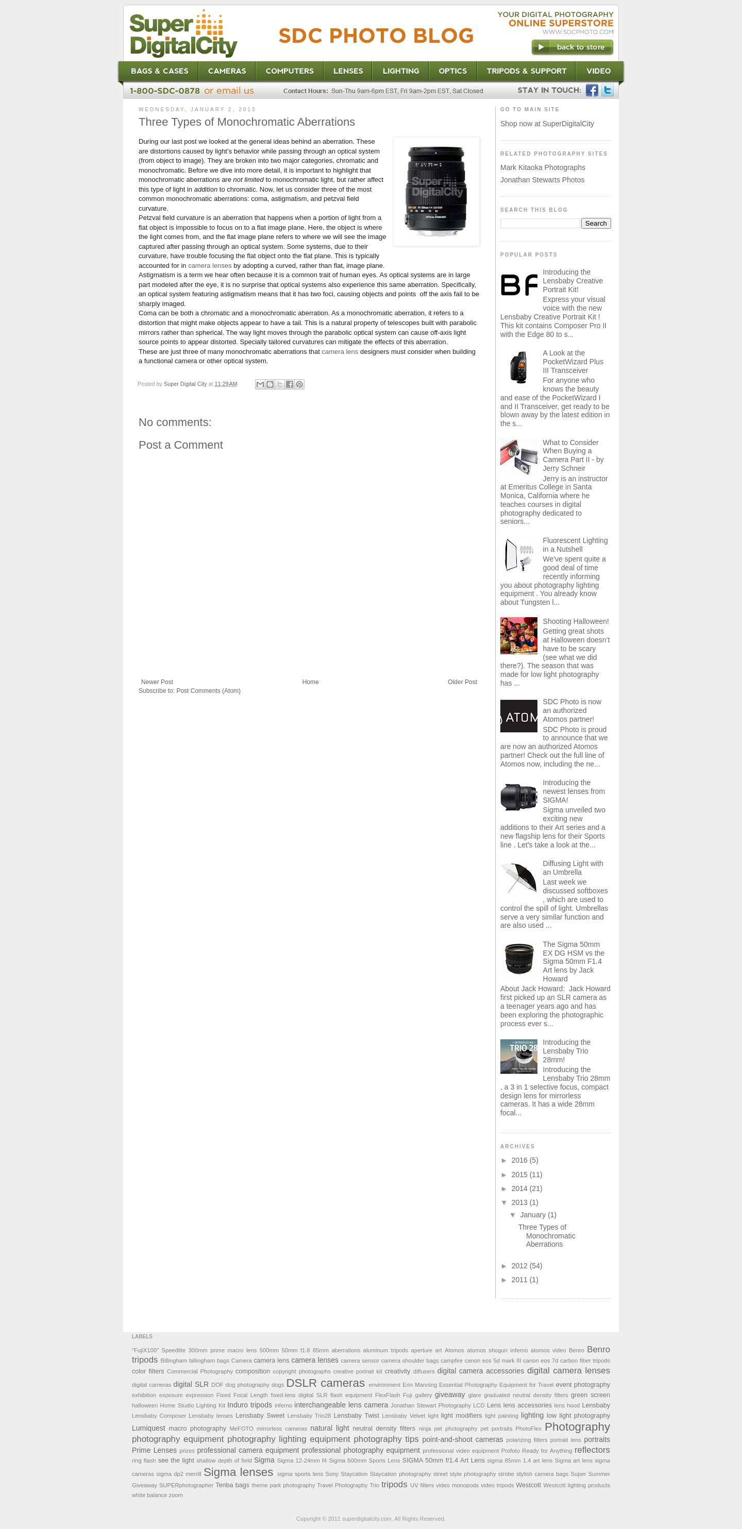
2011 (521, 1280)
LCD (478, 1405)
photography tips (386, 1439)
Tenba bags (232, 1485)
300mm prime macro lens (222, 1350)
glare (474, 1395)
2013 (521, 1202)
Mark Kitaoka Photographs (542, 167)
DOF (217, 1385)
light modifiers (461, 1415)
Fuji (407, 1395)
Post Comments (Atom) (208, 690)
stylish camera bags (542, 1474)
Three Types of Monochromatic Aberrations (547, 1236)
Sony (332, 1474)
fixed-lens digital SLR (299, 1395)
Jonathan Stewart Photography (431, 1405)
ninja (425, 1428)
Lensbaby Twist (356, 1415)
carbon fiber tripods (585, 1360)
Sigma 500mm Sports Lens (364, 1460)
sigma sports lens (300, 1474)
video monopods (457, 1485)
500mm (269, 1350)
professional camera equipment (248, 1450)
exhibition (144, 1395)
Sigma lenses (239, 1472)
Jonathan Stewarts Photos (542, 180)
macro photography (198, 1428)
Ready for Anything (547, 1451)
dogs (278, 1385)
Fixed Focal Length (242, 1395)
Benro (576, 1350)
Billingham (174, 1360)
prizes (187, 1451)
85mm (321, 1350)
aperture (422, 1350)
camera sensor (360, 1360)
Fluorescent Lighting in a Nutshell (575, 544)
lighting (532, 1415)
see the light (176, 1460)
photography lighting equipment (288, 1439)
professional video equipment (461, 1451)
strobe (506, 1474)
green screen (590, 1395)
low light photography (578, 1415)
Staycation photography (400, 1474)
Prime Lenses (154, 1450)
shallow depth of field (224, 1460)
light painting (501, 1416)
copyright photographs (302, 1371)
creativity (398, 1371)
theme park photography (283, 1485)
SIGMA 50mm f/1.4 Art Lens (443, 1460)
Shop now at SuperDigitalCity (547, 124)
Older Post (462, 682)
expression (199, 1395)
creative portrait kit (357, 1371)
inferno (283, 1405)
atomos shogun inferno (497, 1350)
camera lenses (210, 265)
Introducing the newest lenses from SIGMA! (574, 791)
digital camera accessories (481, 1371)
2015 (521, 1174)
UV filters (422, 1485)
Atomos (454, 1350)
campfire (452, 1360)
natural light (329, 1428)
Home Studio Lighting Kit (192, 1405)
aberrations (345, 1350)
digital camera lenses (568, 1370)
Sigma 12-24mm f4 (302, 1460)
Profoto (510, 1451)
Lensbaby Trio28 (309, 1416)
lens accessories (527, 1405)
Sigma (264, 1460)
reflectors (592, 1450)
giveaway (450, 1394)
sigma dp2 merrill (178, 1474)
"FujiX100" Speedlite (158, 1350)
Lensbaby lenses (211, 1416)
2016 (521, 1160)
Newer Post (157, 682)
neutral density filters (384, 1428)
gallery (423, 1395)
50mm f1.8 (295, 1350)
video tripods (497, 1485)
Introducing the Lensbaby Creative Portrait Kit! (573, 281)
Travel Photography (342, 1485)
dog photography (247, 1385)
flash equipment (351, 1395)
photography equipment (178, 1439)
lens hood (567, 1405)
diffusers (424, 1371)
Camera (241, 1360)
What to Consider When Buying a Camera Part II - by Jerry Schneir (573, 455)
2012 (521, 1266)
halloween (145, 1405)
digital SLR (191, 1384)
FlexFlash (387, 1395)
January (534, 1215)
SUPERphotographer (186, 1485)
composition (252, 1371)
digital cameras (151, 1385)
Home (310, 682)
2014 (521, 1188)
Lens (494, 1405)
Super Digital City (186, 384)
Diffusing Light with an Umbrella (573, 867)
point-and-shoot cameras (463, 1439)
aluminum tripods (385, 1350)
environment (384, 1385)
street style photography (464, 1474)
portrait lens (566, 1440)
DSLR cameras (325, 1383)
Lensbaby (596, 1405)
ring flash (144, 1460)
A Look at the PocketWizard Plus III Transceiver (573, 362)
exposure (171, 1395)
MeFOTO (242, 1428)
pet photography (455, 1428)
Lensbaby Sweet (259, 1415)
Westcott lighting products (576, 1485)
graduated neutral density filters (526, 1395)
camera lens (340, 351)
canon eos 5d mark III (493, 1360)
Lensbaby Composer (159, 1416)
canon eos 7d (540, 1360)
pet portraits (496, 1428)
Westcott (528, 1485)
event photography (583, 1384)
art (438, 1350)
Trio (374, 1485)
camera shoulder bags (410, 1360)
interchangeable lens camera (341, 1405)
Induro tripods (249, 1405)
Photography (577, 1426)
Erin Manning (419, 1385)
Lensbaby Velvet (403, 1416)
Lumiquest (148, 1428)
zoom (176, 1495)
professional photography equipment (361, 1450)
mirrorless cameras (282, 1428)
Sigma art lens (573, 1460)
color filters (148, 1371)
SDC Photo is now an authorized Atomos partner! (572, 710)
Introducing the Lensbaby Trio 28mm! (567, 1051)
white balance (149, 1495)
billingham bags (209, 1360)
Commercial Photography (200, 1371)
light (433, 1416)
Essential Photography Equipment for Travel (496, 1385)
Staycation (354, 1474)
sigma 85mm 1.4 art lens (520, 1460)
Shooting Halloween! (576, 621)
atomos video (548, 1350)
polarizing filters (527, 1440)
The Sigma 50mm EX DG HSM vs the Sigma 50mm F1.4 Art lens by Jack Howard (574, 961)
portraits (597, 1439)
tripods (394, 1484)
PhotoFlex (529, 1428)
